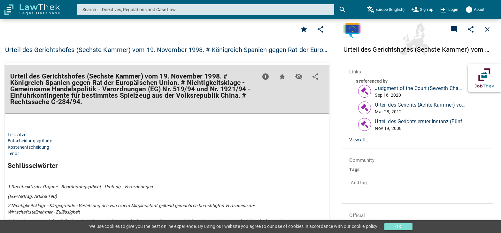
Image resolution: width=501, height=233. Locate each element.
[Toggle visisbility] (298, 76)
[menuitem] (386, 10)
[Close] (487, 29)
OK (398, 226)
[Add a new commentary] (454, 29)
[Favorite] (303, 29)
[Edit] (320, 29)
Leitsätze (17, 134)
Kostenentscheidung (29, 147)
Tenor (13, 153)
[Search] (342, 9)
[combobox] (206, 9)
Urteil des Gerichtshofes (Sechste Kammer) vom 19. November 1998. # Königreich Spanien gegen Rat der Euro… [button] (166, 50)
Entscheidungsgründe (30, 140)
